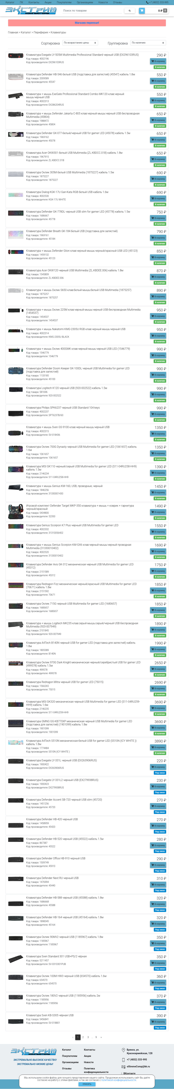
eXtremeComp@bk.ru (138, 1066)
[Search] (92, 11)
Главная (13, 32)
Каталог (10, 2)
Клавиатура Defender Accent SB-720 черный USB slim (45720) (64, 799)
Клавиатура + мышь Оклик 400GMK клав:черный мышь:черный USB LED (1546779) (78, 348)
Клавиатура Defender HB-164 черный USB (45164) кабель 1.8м (64, 917)
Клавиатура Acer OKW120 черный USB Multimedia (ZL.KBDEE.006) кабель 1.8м (74, 270)
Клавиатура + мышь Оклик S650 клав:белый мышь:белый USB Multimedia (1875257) (78, 290)
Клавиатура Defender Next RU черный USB (52, 878)
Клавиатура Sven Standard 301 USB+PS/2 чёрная (56, 956)
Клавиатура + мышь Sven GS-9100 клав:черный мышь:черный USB (67, 427)
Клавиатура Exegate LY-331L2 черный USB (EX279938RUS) (62, 780)
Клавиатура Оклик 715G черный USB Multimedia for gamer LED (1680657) (71, 603)
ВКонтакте (129, 1073)
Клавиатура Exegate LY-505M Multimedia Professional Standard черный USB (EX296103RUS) (82, 54)
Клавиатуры (58, 32)
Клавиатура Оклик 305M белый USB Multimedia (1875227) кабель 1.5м (70, 172)
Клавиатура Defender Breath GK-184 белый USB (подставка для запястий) (72, 231)
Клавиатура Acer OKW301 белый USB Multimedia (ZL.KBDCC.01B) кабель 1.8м (74, 152)
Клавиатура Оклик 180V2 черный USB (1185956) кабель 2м (63, 995)
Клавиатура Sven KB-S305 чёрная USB (50, 1015)
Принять (87, 1084)
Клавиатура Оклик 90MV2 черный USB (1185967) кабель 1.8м (64, 937)
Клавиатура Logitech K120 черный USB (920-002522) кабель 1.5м (66, 388)
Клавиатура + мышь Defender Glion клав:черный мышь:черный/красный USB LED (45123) (82, 250)
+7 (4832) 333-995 (157, 2)
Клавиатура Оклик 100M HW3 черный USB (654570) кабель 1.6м (66, 976)
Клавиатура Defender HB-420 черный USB (52, 819)
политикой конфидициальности (118, 1080)
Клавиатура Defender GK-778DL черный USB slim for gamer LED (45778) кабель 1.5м (78, 211)
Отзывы (117, 2)
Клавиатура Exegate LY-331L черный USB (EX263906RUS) (61, 760)
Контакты (34, 2)
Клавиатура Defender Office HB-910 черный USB (55, 858)
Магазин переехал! (87, 22)
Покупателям (64, 2)
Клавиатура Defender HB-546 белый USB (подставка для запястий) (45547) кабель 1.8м (80, 74)
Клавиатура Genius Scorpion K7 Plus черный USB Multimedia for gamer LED (72, 525)
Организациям (85, 2)
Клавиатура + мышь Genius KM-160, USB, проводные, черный (64, 486)
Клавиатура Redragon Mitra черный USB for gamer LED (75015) (64, 682)
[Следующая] (101, 1037)
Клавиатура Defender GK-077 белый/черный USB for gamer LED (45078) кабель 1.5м (78, 133)
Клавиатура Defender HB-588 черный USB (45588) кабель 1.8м (64, 897)
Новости (103, 2)
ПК (21, 2)
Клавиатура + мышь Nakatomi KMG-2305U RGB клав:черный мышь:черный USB (75, 329)
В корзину (158, 61)
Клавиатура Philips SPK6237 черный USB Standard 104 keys (63, 407)
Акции (48, 2)
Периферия (41, 32)
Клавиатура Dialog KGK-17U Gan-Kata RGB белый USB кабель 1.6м (67, 192)
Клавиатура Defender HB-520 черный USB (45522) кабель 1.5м (64, 839)
